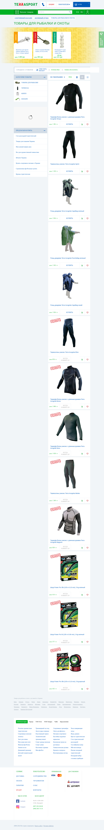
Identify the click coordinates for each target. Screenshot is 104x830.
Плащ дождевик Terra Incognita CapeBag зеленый (67, 211)
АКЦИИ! (51, 4)
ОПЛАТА (19, 781)
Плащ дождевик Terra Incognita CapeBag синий (66, 305)
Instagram (20, 806)
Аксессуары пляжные (42, 731)
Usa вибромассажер (77, 745)
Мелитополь (67, 707)
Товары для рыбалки (26, 82)
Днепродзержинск (78, 704)
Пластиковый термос (42, 734)
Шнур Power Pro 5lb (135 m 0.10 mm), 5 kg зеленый (67, 587)
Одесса (27, 702)
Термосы (22, 88)
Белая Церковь (53, 707)
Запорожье (45, 702)
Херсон (83, 702)
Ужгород (16, 709)
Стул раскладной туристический (26, 136)
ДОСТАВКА (20, 776)
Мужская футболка (24, 745)
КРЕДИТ (19, 790)
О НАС (35, 785)
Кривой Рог (53, 702)
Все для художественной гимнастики (27, 152)
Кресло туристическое (78, 736)
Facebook (20, 801)
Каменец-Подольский (26, 709)
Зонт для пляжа (23, 739)
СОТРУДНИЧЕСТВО (40, 776)
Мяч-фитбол (39, 750)
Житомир (37, 704)
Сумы (43, 704)
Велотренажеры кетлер (60, 753)
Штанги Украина (21, 158)
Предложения (64, 721)
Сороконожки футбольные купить (26, 168)
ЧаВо (56, 721)
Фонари (21, 99)
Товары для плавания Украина (25, 141)
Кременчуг (24, 707)
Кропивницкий (67, 704)
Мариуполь (69, 702)
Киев (15, 702)
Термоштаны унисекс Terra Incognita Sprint (64, 164)
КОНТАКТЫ (37, 790)
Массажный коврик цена (23, 147)
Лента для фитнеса (59, 731)
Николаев (61, 702)
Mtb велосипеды (76, 747)
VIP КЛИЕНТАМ (38, 781)
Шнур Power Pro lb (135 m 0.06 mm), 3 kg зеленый (67, 634)
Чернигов (22, 704)
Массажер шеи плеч (24, 742)
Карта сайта (38, 826)
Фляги (20, 93)
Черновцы (16, 707)
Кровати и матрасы (59, 750)
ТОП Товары (48, 721)
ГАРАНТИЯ (20, 785)
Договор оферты (48, 826)
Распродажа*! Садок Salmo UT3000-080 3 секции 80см (60, 51)
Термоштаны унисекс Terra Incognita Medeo (65, 493)
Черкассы (30, 704)
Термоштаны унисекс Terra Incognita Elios (64, 352)
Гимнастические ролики (60, 747)
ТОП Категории (22, 721)
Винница (76, 702)
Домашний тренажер (24, 750)
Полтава (16, 704)
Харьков (21, 702)
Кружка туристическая (23, 174)
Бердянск (82, 707)
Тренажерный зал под (42, 728)
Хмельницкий (51, 704)
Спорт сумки (40, 745)
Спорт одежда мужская (43, 742)
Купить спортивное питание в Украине (28, 163)
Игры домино (75, 734)
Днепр (33, 702)
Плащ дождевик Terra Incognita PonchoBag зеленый (68, 258)
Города (31, 721)
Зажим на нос (22, 747)
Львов (38, 702)
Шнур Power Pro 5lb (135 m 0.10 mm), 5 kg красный (67, 681)
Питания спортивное (59, 734)
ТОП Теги (39, 721)
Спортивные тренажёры (60, 728)
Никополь (75, 707)
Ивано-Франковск (34, 707)
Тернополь (44, 707)
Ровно (58, 704)
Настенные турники (42, 747)
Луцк (60, 707)
